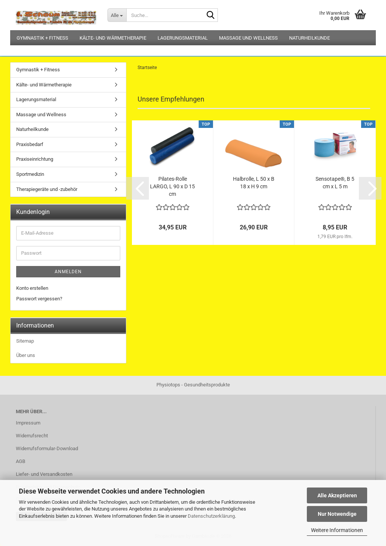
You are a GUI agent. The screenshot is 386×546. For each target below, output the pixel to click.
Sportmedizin (30, 174)
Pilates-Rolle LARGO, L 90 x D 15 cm (172, 186)
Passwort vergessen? (39, 298)
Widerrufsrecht (32, 435)
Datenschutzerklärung (211, 516)
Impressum (28, 423)
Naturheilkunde (309, 38)
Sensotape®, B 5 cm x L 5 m (335, 182)
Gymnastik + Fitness (42, 38)
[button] (137, 188)
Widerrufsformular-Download (47, 448)
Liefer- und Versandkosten (44, 474)
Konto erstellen (32, 288)
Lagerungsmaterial (183, 38)
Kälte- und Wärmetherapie (113, 38)
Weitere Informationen (337, 530)
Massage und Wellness (248, 38)
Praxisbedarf (29, 144)
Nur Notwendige (337, 514)
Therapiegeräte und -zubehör (46, 189)
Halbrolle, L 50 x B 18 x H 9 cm (253, 182)
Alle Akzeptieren (337, 495)
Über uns (25, 355)
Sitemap (25, 341)
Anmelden (68, 271)
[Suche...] (116, 15)
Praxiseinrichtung (34, 159)
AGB (20, 461)
